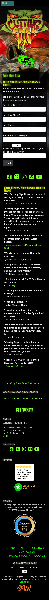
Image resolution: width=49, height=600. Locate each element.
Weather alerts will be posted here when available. (25, 398)
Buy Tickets (18, 547)
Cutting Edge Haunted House (23, 383)
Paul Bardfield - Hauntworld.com (21, 203)
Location (37, 547)
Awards (39, 555)
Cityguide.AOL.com (14, 366)
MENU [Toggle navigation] (7, 3)
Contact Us (27, 551)
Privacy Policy (20, 555)
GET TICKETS (24, 409)
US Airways (10, 285)
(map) (5, 435)
